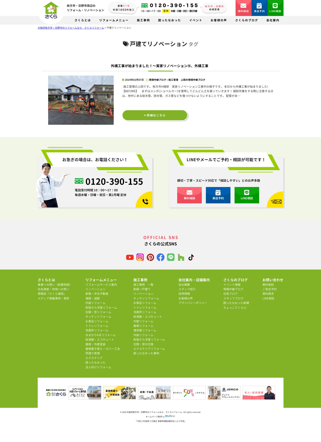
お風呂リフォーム (96, 321)
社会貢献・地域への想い (53, 289)
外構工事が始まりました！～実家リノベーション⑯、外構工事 (159, 65)
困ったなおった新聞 (236, 303)
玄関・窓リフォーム (98, 312)
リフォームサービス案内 (101, 285)
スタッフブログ (233, 298)
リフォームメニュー (114, 20)
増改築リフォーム (144, 330)
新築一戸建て (142, 289)
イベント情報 (231, 285)
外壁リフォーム (143, 321)
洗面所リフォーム (96, 330)
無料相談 (243, 8)
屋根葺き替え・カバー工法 (102, 349)
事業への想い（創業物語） (55, 285)
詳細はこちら (155, 115)
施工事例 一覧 (143, 285)
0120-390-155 (114, 181)
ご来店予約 (269, 289)
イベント (195, 20)
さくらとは (83, 20)
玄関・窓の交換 (143, 344)
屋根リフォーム (143, 326)
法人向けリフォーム (98, 367)
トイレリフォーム (96, 326)
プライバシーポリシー (192, 303)
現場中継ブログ (157, 80)
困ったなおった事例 (146, 353)
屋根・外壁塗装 (95, 344)
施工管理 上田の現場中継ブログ (186, 80)
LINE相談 (275, 8)
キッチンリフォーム (98, 316)
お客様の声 (219, 20)
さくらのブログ (246, 20)
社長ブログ (230, 294)
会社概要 (184, 285)
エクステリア (94, 358)
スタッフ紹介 (187, 289)
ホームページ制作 (154, 416)
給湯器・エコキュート (99, 339)
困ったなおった (169, 20)
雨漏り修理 (92, 353)
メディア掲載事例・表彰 (53, 298)
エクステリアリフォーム (149, 349)
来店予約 (259, 8)
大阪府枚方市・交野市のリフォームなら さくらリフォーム (154, 412)
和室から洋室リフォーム (101, 307)
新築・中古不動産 (96, 294)
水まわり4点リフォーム (100, 335)
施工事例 (143, 20)
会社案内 (272, 20)
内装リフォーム (95, 303)
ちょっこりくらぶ (234, 307)
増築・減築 (92, 298)
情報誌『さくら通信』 (52, 294)
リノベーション (95, 289)
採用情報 (184, 294)
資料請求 (268, 294)
